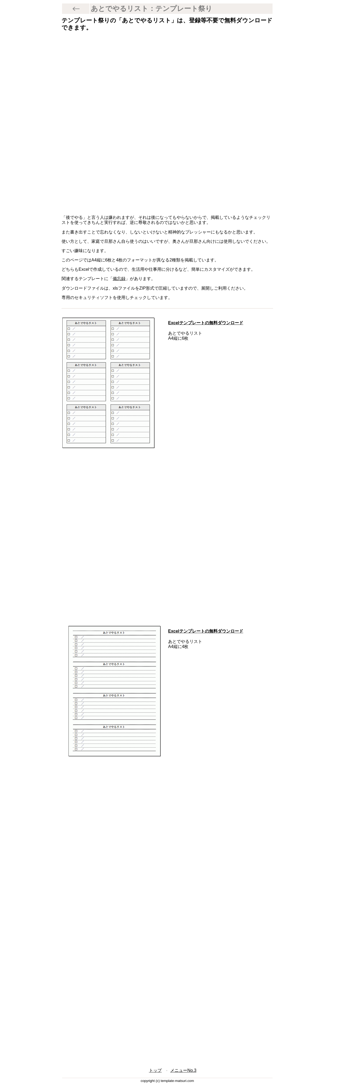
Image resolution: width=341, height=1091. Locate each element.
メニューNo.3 (183, 1070)
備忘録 (119, 278)
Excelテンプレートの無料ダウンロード (205, 323)
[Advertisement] (167, 78)
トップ (155, 1070)
